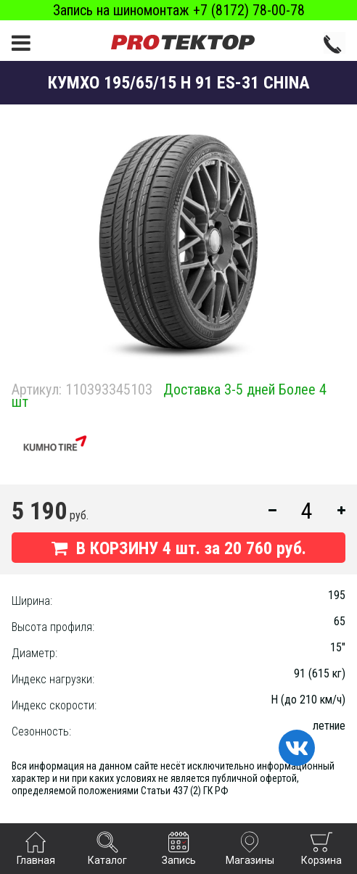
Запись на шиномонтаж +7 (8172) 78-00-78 (179, 10)
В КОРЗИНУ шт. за (179, 548)
